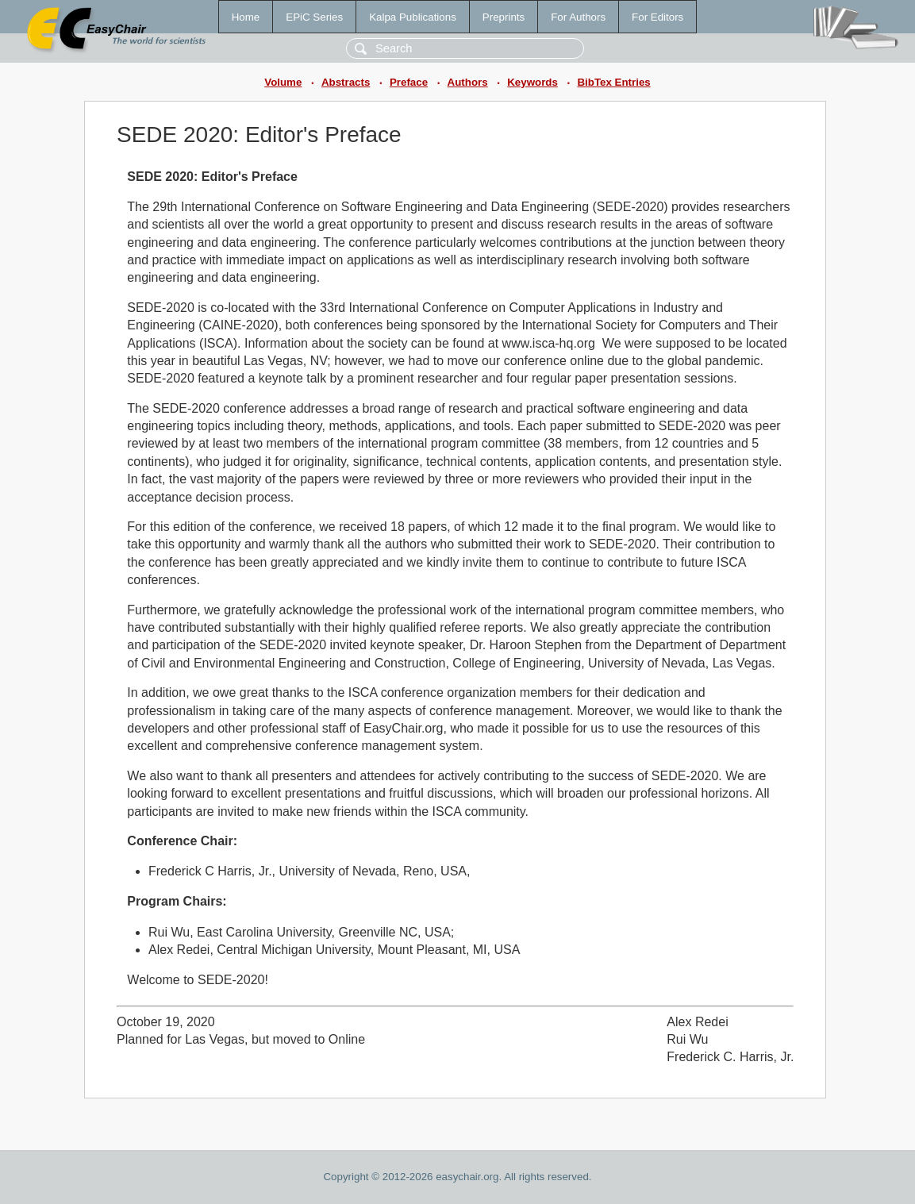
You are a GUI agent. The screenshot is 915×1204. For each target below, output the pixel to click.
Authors (468, 82)
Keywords (532, 82)
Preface (409, 82)
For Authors (578, 17)
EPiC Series (314, 17)
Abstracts (345, 82)
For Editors (657, 17)
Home (246, 17)
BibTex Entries (613, 82)
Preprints (503, 17)
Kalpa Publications (412, 17)
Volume (283, 82)
